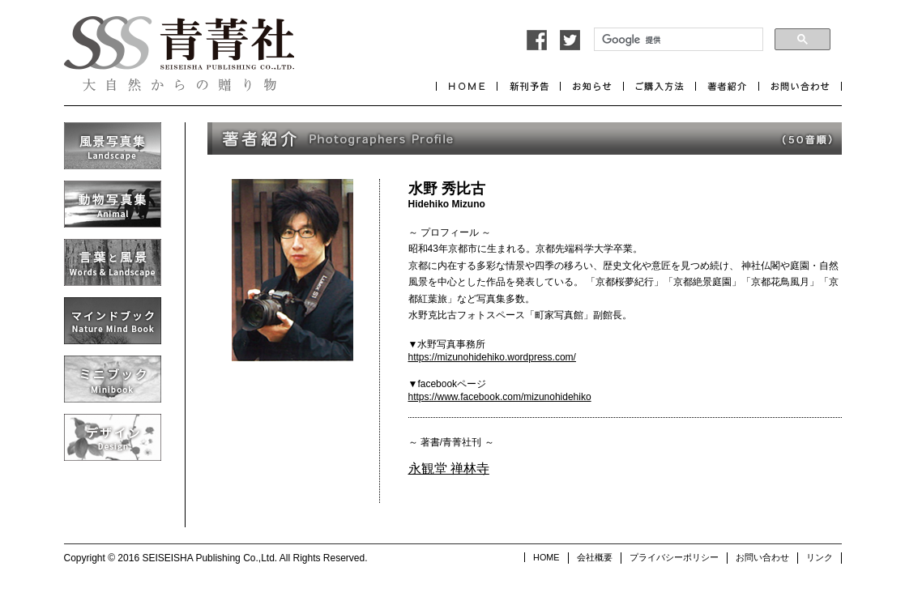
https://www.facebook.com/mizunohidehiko (499, 397)
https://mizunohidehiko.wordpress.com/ (492, 357)
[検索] (677, 39)
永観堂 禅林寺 (448, 468)
